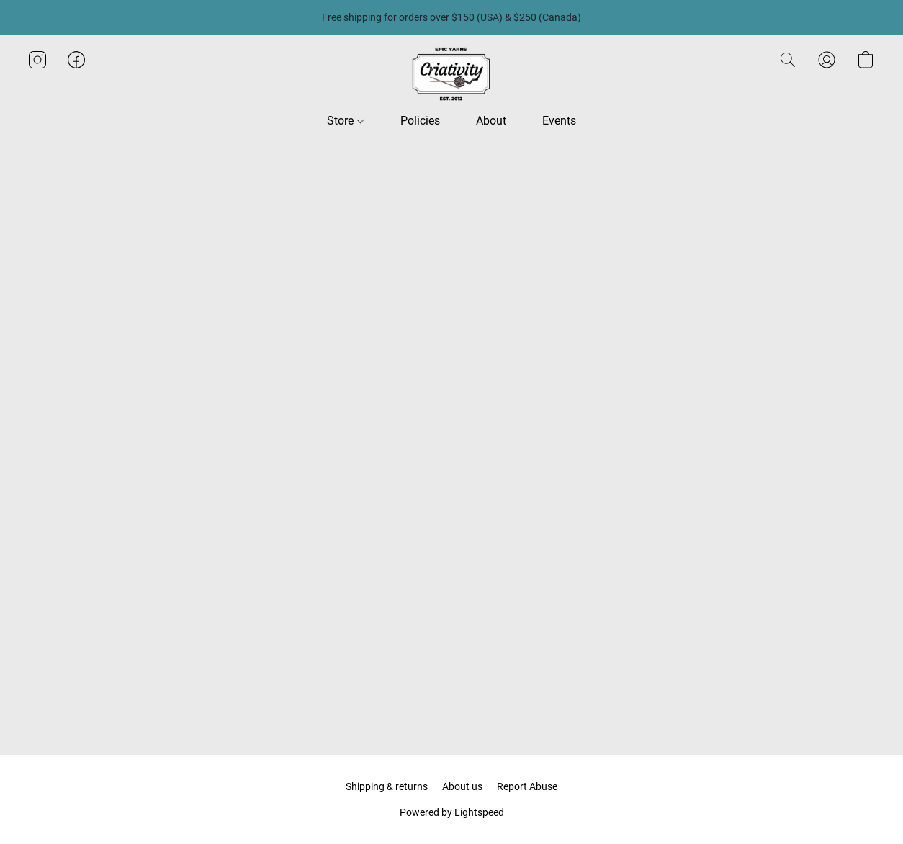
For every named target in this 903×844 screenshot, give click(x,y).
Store (345, 120)
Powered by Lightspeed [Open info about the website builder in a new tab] (452, 812)
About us (462, 786)
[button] (451, 74)
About (491, 120)
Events (559, 120)
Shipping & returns (387, 786)
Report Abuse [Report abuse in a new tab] (527, 786)
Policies (420, 120)
